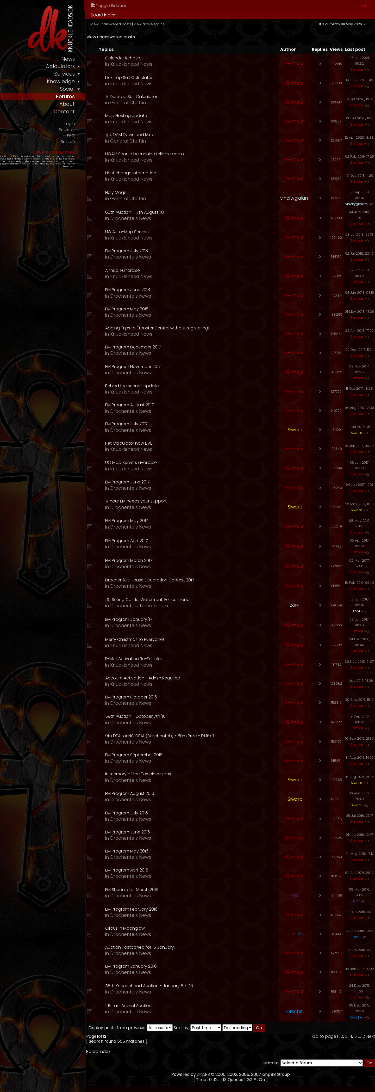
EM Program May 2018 (170, 309)
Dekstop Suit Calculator (172, 78)
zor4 (295, 605)
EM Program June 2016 (170, 832)
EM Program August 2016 (172, 793)
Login (114, 128)
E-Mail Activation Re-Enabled (177, 659)
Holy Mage (159, 192)
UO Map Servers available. (174, 462)
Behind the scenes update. (175, 386)
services (109, 75)
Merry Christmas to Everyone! (177, 639)
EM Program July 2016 (169, 813)
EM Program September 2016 (177, 755)
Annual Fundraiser (166, 270)
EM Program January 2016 (174, 966)
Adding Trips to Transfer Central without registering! (200, 328)
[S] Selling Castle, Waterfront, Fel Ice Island (190, 600)
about (112, 108)
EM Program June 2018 (170, 290)
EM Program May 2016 (170, 851)
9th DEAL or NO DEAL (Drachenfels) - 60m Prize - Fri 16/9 (202, 736)
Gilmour (295, 63)
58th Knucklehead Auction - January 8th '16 (192, 986)
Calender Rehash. (166, 58)
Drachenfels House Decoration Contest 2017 (193, 580)
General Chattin (171, 103)
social (112, 91)
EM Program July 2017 (169, 424)
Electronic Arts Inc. (27, 165)
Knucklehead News (174, 64)
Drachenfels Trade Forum (182, 606)
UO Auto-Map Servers (170, 232)
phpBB (226, 1074)
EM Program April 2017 (169, 541)
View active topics (194, 24)
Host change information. (174, 173)
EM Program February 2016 (174, 909)
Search (112, 148)
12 (363, 1036)
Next (370, 1036)
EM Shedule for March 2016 (175, 890)
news (112, 59)
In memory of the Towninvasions (181, 774)
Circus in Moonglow (168, 928)
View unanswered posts (156, 24)
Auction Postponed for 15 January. (183, 947)
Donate (361, 6)
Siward (295, 430)
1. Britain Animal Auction (171, 1006)
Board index (148, 15)
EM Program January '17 (172, 619)
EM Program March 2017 (172, 560)
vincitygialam (295, 198)
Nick (294, 895)
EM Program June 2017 (170, 482)
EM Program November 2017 (176, 367)
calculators (104, 67)
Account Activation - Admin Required (185, 678)
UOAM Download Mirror (176, 135)
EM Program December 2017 (176, 347)
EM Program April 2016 (169, 870)
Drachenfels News (173, 218)
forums (109, 99)
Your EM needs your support (181, 501)
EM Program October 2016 (174, 697)
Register (111, 135)
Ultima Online (60, 162)
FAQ (115, 141)
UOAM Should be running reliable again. (188, 154)
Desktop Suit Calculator (177, 97)
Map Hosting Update (169, 116)
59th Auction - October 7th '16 (178, 716)
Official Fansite (36, 162)
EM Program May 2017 (169, 521)
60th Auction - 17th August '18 (177, 212)
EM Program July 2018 (169, 251)
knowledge (105, 83)
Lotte (295, 934)
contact (109, 116)
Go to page (324, 1036)
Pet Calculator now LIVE (172, 443)
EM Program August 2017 (172, 405)
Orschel (295, 1011)
